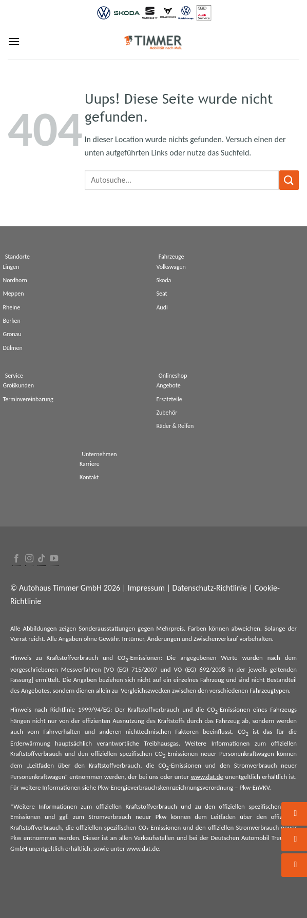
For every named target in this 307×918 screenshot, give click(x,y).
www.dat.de (207, 776)
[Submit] (289, 180)
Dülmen (12, 347)
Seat (161, 293)
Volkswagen (170, 266)
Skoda (163, 280)
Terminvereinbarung (28, 399)
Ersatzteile (169, 399)
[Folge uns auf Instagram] (29, 559)
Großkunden (18, 385)
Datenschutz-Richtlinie (209, 588)
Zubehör (166, 412)
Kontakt (89, 477)
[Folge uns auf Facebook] (16, 559)
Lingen (11, 266)
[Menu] (14, 41)
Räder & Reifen (175, 425)
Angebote (168, 385)
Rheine (11, 307)
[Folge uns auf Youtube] (54, 559)
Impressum (146, 588)
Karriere (90, 463)
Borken (11, 320)
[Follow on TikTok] (41, 559)
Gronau (12, 334)
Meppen (13, 293)
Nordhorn (15, 280)
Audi (161, 307)
